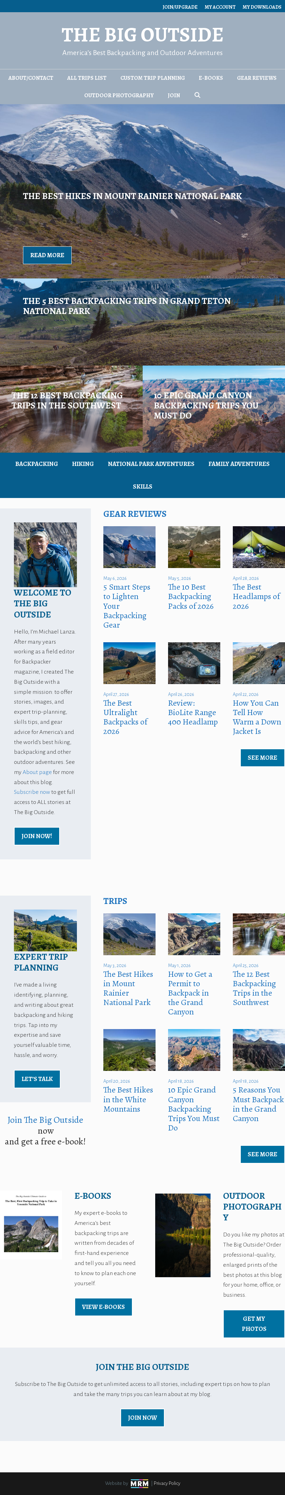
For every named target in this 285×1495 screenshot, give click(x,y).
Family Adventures (239, 464)
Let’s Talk (37, 1079)
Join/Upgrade (180, 7)
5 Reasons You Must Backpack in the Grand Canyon (258, 1104)
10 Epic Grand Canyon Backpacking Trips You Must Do (194, 1108)
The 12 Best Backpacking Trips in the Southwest (254, 988)
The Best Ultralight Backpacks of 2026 (125, 717)
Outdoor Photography (119, 95)
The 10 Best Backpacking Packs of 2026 (191, 596)
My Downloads (262, 7)
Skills (142, 486)
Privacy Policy (167, 1483)
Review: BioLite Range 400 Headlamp (193, 712)
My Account (220, 7)
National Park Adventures (151, 464)
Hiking (83, 464)
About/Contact (30, 78)
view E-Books (103, 1307)
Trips (115, 901)
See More (262, 757)
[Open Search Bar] (197, 95)
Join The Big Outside (45, 1120)
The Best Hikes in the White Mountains (128, 1099)
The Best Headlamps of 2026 (256, 596)
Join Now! (37, 836)
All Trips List (86, 78)
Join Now (142, 1417)
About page (37, 772)
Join (174, 95)
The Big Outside (143, 34)
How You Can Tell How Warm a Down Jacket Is (257, 717)
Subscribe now (32, 792)
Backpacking (36, 464)
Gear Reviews (257, 78)
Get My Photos (254, 1323)
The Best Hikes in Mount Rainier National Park (128, 988)
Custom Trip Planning (152, 78)
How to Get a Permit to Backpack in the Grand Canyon (190, 992)
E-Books (211, 78)
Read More (47, 255)
